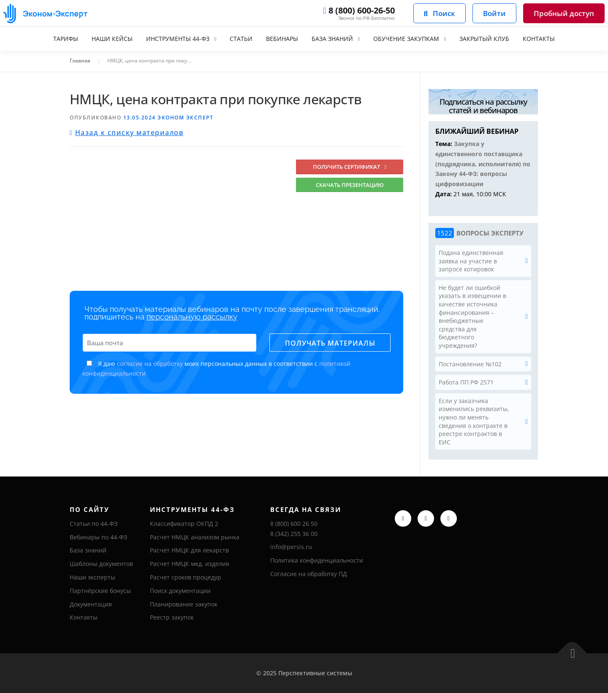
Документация (91, 604)
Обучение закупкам (406, 39)
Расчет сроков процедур (185, 577)
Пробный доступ (564, 13)
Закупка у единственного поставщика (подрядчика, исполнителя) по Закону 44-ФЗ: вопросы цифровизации (482, 164)
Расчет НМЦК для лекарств (189, 550)
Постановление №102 (470, 364)
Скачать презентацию (350, 185)
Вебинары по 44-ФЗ (98, 537)
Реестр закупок (172, 617)
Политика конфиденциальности (316, 560)
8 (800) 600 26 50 (294, 524)
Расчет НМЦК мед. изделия (189, 564)
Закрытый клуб (484, 39)
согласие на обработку (150, 364)
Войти (494, 13)
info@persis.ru (291, 547)
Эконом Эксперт (185, 117)
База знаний (332, 39)
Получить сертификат (350, 167)
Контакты (539, 39)
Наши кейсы (112, 39)
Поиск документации (180, 591)
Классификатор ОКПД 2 (184, 524)
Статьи (241, 39)
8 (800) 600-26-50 (358, 10)
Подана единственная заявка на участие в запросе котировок (471, 261)
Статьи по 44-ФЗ (93, 524)
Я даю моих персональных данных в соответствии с (216, 369)
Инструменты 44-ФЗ (177, 39)
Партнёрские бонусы (100, 591)
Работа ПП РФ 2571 (466, 382)
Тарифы (65, 39)
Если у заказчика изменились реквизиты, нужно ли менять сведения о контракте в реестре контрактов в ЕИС (474, 421)
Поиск (439, 13)
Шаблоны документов (101, 564)
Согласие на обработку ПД (308, 574)
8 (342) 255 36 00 (294, 534)
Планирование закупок (183, 604)
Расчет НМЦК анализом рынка (194, 537)
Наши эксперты (92, 577)
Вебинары (282, 39)
